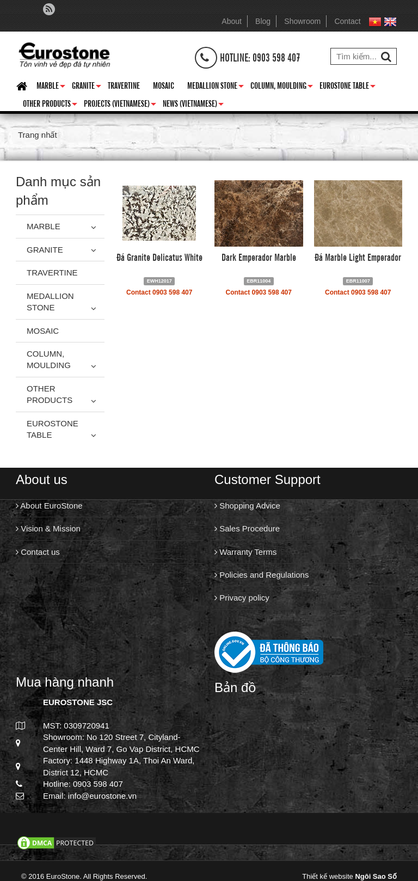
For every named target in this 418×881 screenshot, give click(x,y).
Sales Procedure (247, 528)
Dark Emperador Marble (259, 256)
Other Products (50, 105)
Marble (50, 87)
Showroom (302, 21)
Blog (263, 21)
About (232, 21)
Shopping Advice (247, 505)
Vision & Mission (48, 528)
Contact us (38, 551)
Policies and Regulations (261, 574)
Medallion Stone (215, 87)
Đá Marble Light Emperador (358, 256)
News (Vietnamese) (193, 105)
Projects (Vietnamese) (120, 105)
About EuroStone (49, 505)
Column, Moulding (281, 87)
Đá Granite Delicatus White (159, 256)
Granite (86, 87)
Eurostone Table (347, 87)
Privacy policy (241, 597)
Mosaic (163, 85)
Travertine (124, 85)
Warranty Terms (245, 551)
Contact (347, 21)
